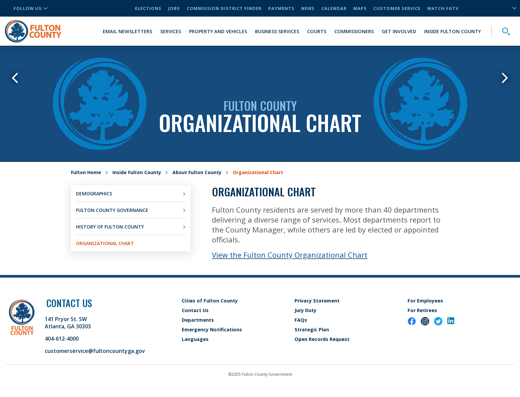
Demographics (94, 193)
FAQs (300, 320)
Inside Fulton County (452, 31)
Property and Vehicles (218, 31)
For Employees (425, 301)
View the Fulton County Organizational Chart (289, 255)
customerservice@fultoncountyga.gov (95, 351)
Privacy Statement (317, 301)
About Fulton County (197, 172)
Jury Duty (305, 310)
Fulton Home (86, 172)
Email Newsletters (127, 31)
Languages (195, 339)
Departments (198, 320)
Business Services (277, 31)
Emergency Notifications (212, 329)
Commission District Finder (224, 8)
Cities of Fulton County (210, 301)
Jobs (174, 8)
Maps (360, 8)
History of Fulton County (110, 227)
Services (170, 31)
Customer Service (397, 8)
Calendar (334, 8)
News (308, 8)
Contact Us (195, 310)
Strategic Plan (311, 329)
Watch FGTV (443, 8)
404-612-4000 (62, 338)
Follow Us (30, 8)
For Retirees (422, 310)
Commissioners (354, 31)
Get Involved (399, 31)
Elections (148, 8)
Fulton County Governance (112, 210)
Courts (316, 31)
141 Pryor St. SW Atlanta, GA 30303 (68, 322)
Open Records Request (322, 339)
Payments (281, 8)
